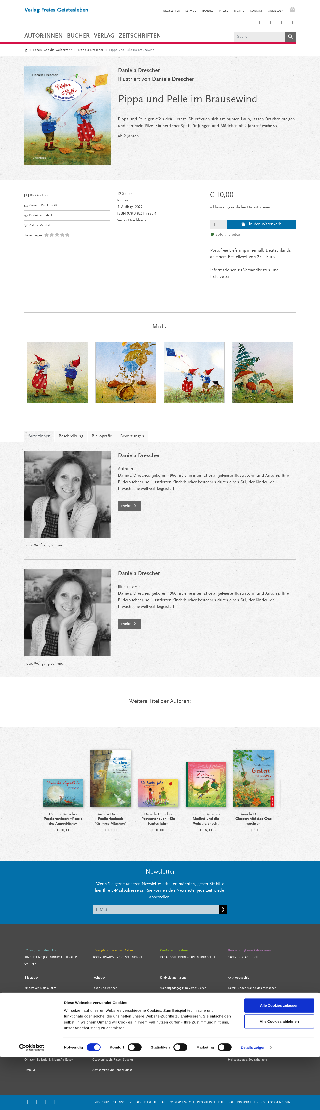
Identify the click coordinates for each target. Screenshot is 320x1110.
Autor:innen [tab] (39, 436)
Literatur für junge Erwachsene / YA (47, 1018)
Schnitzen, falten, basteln (108, 1018)
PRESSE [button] (223, 11)
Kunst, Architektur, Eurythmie (247, 1029)
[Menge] (218, 224)
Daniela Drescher (90, 50)
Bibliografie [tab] (102, 436)
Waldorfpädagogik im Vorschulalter (183, 988)
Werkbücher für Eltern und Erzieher (182, 998)
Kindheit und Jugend (173, 977)
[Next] (289, 793)
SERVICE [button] (190, 11)
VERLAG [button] (104, 36)
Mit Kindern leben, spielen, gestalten (115, 1029)
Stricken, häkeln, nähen (107, 1008)
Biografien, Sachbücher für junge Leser (49, 1039)
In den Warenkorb (261, 224)
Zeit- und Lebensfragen (243, 998)
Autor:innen (43, 36)
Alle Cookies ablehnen (279, 1074)
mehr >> (270, 126)
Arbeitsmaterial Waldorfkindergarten (183, 1008)
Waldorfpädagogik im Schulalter (181, 1018)
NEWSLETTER (171, 11)
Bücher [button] (78, 36)
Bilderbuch (31, 977)
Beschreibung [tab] (71, 436)
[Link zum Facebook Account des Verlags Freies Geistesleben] (281, 23)
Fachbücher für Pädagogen (177, 1029)
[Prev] (30, 793)
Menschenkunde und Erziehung (181, 1039)
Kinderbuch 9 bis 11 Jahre (41, 998)
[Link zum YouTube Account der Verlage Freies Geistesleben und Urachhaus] (292, 23)
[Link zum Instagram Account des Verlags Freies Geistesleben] (259, 23)
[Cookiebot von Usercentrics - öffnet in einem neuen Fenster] (31, 1100)
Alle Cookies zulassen (279, 1058)
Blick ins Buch (36, 195)
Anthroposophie (238, 977)
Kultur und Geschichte (242, 1018)
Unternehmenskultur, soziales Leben (251, 1008)
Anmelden (276, 11)
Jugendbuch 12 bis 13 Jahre (42, 1008)
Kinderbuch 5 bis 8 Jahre (40, 988)
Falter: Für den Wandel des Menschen (252, 988)
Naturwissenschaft (240, 1039)
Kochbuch (99, 977)
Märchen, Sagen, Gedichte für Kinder (48, 1029)
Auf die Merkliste (37, 225)
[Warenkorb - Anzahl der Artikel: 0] (291, 10)
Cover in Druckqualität (41, 205)
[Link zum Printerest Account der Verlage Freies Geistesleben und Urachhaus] (270, 23)
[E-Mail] (156, 909)
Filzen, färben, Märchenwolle (111, 998)
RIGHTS (239, 11)
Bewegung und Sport (106, 1039)
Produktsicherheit (38, 215)
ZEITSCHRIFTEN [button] (140, 36)
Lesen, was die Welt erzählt (52, 50)
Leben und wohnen (104, 988)
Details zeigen (253, 1100)
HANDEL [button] (207, 11)
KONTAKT (256, 11)
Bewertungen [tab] (132, 436)
